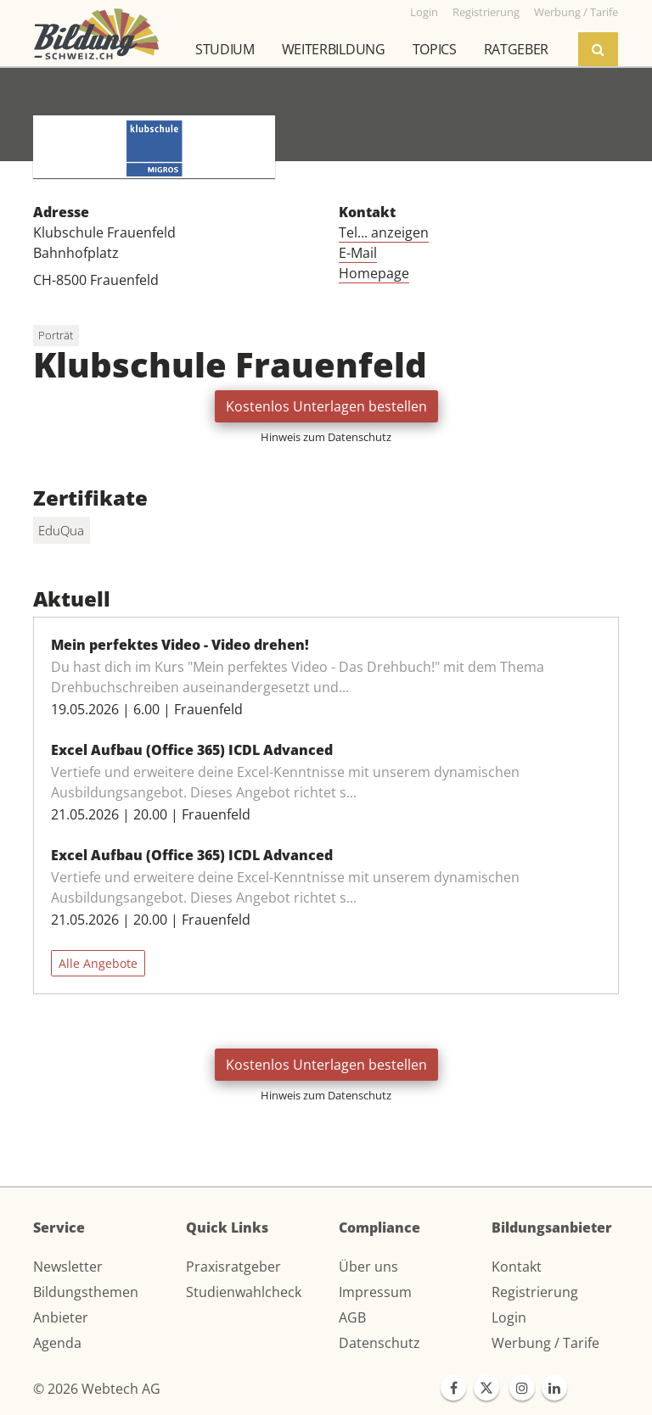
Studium (225, 49)
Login (509, 1317)
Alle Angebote (98, 963)
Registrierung (535, 1292)
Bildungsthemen (85, 1292)
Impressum (375, 1292)
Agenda (57, 1343)
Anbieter (60, 1317)
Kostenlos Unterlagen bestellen (326, 406)
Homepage (374, 273)
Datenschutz (379, 1343)
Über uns (368, 1266)
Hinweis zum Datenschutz (326, 437)
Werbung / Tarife (545, 1343)
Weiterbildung (333, 49)
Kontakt (517, 1266)
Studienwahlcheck (243, 1292)
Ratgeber (516, 49)
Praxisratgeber (233, 1266)
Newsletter (68, 1266)
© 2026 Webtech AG (96, 1388)
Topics (435, 49)
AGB (352, 1317)
